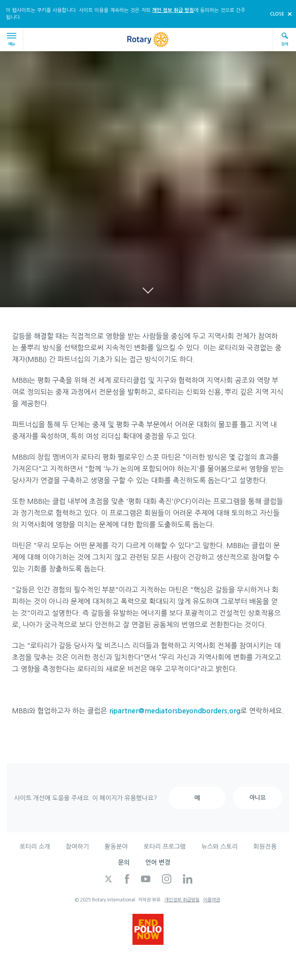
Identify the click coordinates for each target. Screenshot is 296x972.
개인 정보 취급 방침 (173, 10)
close (277, 14)
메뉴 (13, 39)
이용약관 (211, 900)
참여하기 (77, 846)
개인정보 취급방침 (182, 900)
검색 (284, 39)
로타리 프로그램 (164, 846)
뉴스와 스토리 (219, 846)
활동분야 (116, 846)
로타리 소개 (34, 846)
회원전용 (265, 846)
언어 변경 (157, 862)
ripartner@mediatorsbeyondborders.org (174, 710)
